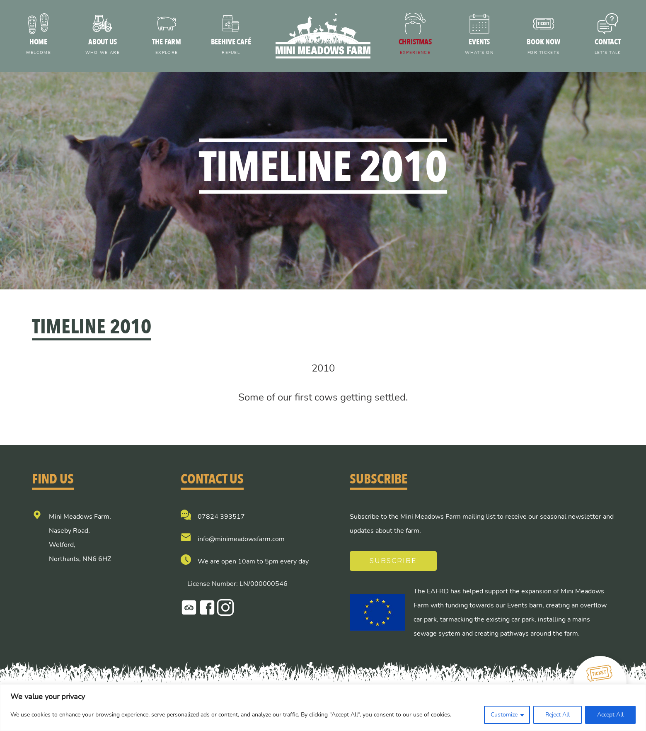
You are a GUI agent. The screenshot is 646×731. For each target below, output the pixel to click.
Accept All (610, 715)
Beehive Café (231, 47)
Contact (608, 47)
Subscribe (393, 561)
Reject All (557, 715)
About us (102, 47)
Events (479, 47)
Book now (543, 47)
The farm (167, 47)
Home (38, 47)
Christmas (415, 47)
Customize (504, 715)
